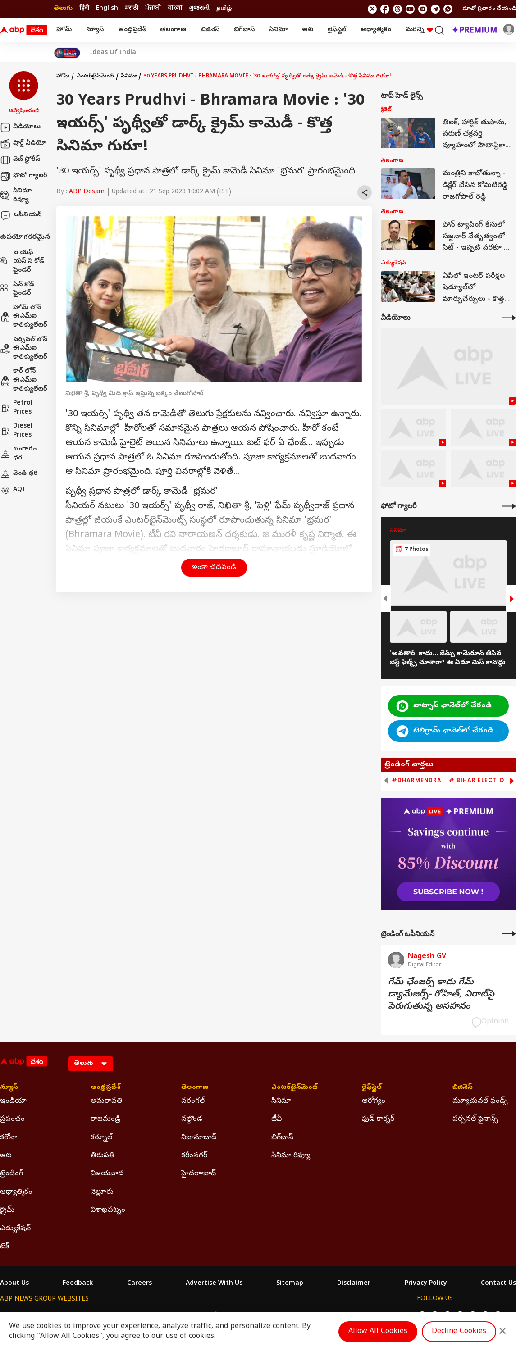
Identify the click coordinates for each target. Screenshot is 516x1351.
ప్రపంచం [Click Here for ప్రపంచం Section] (12, 1119)
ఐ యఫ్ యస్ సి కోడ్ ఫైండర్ (22, 262)
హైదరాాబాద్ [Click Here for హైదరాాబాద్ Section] (198, 1174)
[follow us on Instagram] (422, 9)
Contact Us (498, 1284)
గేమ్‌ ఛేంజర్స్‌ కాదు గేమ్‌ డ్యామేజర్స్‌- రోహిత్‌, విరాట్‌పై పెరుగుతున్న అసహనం (441, 995)
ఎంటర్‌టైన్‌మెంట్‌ (95, 76)
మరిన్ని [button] (419, 30)
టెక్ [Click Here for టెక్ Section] (4, 1247)
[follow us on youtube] (410, 9)
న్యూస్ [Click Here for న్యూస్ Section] (9, 1088)
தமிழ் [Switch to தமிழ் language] (224, 9)
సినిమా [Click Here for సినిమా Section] (281, 1101)
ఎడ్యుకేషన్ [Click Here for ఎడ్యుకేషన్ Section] (15, 1229)
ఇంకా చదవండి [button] (214, 568)
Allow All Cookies (377, 1332)
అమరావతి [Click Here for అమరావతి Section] (107, 1101)
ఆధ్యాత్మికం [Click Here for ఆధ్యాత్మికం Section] (16, 1192)
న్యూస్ (95, 30)
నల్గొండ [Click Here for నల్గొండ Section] (191, 1119)
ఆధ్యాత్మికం (376, 30)
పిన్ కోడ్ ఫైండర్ (17, 289)
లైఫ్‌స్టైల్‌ (337, 30)
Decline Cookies (459, 1332)
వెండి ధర (19, 474)
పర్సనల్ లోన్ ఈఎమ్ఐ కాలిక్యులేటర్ (23, 349)
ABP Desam (87, 192)
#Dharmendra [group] (417, 780)
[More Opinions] (509, 933)
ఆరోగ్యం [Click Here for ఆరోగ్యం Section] (373, 1101)
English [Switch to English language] (107, 9)
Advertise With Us (214, 1284)
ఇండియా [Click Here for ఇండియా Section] (13, 1101)
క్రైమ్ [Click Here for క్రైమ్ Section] (7, 1210)
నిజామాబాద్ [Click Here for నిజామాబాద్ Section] (198, 1138)
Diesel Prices (16, 431)
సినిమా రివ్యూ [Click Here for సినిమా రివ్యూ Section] (290, 1156)
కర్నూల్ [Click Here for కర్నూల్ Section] (101, 1138)
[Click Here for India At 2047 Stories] (67, 53)
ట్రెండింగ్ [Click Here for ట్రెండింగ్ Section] (11, 1174)
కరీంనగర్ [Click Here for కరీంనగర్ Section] (194, 1156)
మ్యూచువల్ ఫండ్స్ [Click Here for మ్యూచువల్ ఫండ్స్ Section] (480, 1101)
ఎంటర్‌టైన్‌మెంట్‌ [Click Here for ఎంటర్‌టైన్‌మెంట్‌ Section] (294, 1088)
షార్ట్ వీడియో (23, 143)
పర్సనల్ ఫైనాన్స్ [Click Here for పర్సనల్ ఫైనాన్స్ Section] (475, 1119)
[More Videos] (509, 317)
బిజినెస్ (210, 30)
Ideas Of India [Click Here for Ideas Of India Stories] (113, 53)
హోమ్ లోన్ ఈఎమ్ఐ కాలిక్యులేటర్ (23, 317)
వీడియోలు (20, 127)
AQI (12, 490)
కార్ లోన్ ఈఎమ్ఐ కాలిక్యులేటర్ (23, 380)
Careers (139, 1284)
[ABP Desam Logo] (23, 30)
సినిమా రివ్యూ (16, 196)
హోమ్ (64, 30)
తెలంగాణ (173, 30)
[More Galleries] (509, 506)
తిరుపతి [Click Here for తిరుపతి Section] (103, 1156)
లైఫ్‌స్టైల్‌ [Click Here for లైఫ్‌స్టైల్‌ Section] (372, 1088)
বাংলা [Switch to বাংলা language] (175, 9)
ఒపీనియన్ (20, 215)
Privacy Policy (426, 1284)
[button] (23, 93)
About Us (14, 1284)
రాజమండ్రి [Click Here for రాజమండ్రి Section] (105, 1119)
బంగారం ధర (18, 454)
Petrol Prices (16, 408)
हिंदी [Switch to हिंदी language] (84, 9)
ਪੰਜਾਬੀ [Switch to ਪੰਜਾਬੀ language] (153, 9)
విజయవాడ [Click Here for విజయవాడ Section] (107, 1174)
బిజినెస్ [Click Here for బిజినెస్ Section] (462, 1088)
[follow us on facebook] (384, 9)
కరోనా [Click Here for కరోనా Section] (8, 1138)
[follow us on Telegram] (435, 9)
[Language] (90, 1063)
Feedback (78, 1284)
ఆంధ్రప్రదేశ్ (132, 30)
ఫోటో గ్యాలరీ (23, 176)
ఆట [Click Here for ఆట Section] (6, 1156)
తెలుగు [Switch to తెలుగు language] (63, 9)
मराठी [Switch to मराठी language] (131, 9)
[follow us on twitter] (372, 9)
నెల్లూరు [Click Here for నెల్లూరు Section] (102, 1192)
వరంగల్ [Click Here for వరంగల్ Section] (193, 1101)
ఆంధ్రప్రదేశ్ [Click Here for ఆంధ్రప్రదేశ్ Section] (105, 1088)
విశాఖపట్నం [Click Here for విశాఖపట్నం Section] (108, 1210)
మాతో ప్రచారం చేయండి (489, 9)
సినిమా (278, 30)
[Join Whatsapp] (448, 9)
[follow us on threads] (397, 9)
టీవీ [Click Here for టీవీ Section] (276, 1119)
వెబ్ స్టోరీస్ (20, 160)
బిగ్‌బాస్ (244, 30)
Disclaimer (353, 1284)
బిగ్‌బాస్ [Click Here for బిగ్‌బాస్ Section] (282, 1138)
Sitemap (289, 1284)
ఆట (307, 30)
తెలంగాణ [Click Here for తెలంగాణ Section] (195, 1088)
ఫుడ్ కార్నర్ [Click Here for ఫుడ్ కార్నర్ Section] (378, 1119)
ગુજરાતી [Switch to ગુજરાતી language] (199, 9)
